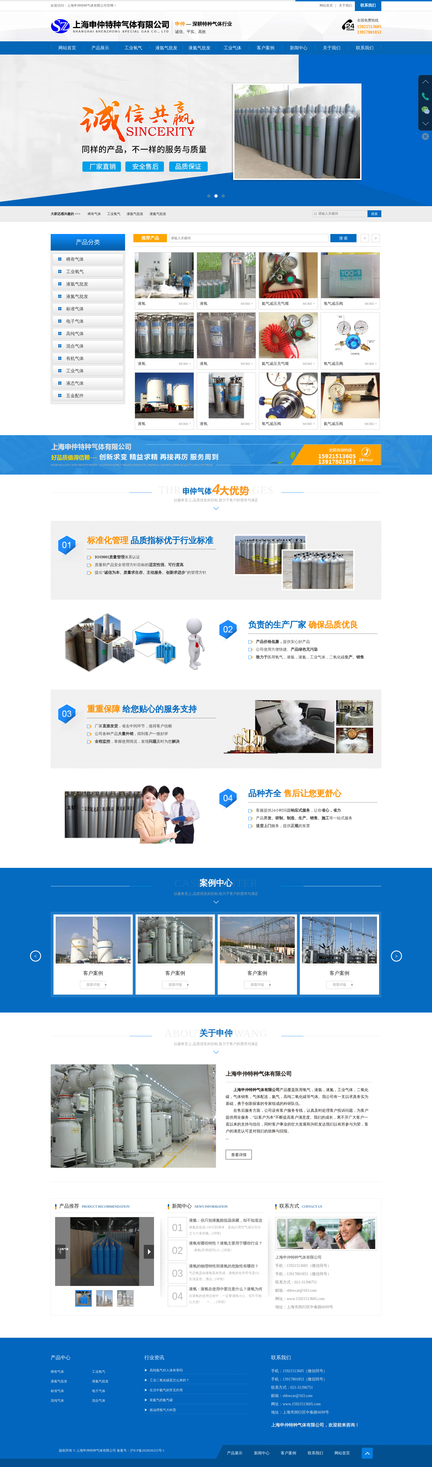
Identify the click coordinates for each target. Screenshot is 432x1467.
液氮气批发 (199, 47)
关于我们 (345, 5)
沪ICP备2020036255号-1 (147, 1450)
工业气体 (232, 47)
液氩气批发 (166, 47)
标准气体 (57, 1391)
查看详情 (239, 1155)
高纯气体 (57, 1401)
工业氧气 (133, 47)
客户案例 (265, 47)
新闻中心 (298, 47)
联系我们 (368, 5)
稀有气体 (94, 214)
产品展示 (100, 47)
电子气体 (98, 1391)
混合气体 (98, 1401)
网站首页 (326, 5)
